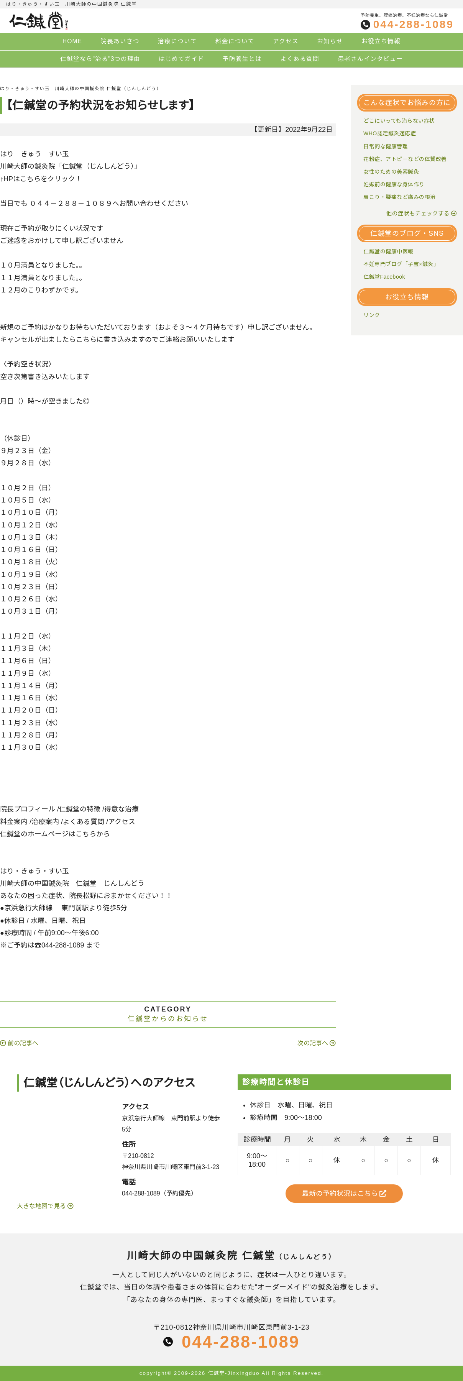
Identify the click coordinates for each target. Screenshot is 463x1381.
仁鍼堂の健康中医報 (388, 251)
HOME (72, 41)
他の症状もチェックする (418, 213)
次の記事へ (312, 1043)
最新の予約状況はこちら (344, 1193)
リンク (371, 315)
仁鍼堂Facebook (384, 277)
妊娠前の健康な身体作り (394, 184)
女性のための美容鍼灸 (391, 172)
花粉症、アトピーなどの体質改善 (405, 159)
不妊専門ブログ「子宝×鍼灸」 (401, 264)
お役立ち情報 (381, 41)
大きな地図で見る (42, 1206)
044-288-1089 (413, 24)
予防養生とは (242, 59)
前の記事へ (23, 1043)
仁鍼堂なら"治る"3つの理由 (100, 59)
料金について (234, 41)
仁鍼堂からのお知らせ (168, 1019)
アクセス (286, 41)
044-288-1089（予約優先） (159, 1193)
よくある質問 (299, 59)
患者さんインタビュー (370, 59)
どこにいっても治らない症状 (399, 121)
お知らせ (330, 41)
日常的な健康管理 (385, 146)
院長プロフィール (27, 809)
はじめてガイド (181, 59)
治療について (177, 41)
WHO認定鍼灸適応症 (389, 133)
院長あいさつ (120, 41)
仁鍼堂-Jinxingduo (234, 1373)
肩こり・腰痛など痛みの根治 (399, 197)
